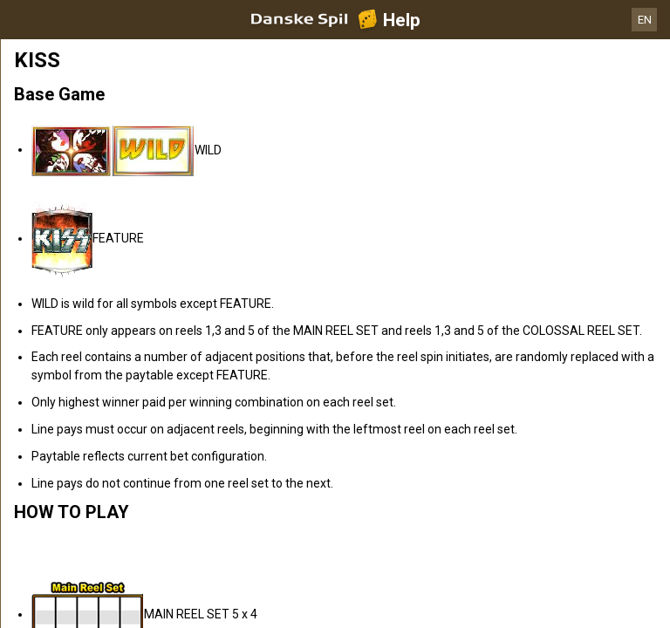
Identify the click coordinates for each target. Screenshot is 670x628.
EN (645, 19)
